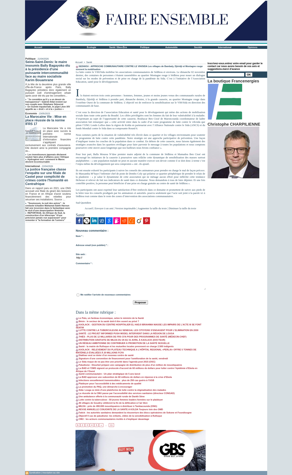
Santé (89, 62)
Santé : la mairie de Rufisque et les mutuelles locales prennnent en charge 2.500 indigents (125, 346)
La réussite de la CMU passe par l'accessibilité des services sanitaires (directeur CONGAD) (125, 393)
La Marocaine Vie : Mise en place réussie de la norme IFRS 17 (45, 120)
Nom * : (80, 236)
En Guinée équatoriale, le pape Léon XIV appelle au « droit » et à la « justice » (47, 107)
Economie (65, 47)
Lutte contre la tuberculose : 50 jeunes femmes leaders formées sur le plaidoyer (119, 399)
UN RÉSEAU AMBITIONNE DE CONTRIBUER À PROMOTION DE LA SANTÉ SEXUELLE (123, 343)
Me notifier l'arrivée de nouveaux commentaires (106, 294)
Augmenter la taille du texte (152, 208)
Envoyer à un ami (104, 208)
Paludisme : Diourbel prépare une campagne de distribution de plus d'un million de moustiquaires (129, 365)
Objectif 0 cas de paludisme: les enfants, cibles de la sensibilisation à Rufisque (119, 416)
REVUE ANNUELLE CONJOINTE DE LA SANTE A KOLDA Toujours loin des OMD (119, 409)
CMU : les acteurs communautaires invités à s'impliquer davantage (112, 419)
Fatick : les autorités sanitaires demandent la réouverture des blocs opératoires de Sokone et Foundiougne (134, 412)
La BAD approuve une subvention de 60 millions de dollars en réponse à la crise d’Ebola (124, 377)
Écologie (91, 47)
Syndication (35, 472)
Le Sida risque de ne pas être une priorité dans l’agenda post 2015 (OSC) (115, 361)
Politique (144, 47)
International (224, 47)
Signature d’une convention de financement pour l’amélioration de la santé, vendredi (122, 358)
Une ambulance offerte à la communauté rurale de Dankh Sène (110, 396)
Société (198, 47)
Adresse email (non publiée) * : (92, 245)
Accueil (38, 47)
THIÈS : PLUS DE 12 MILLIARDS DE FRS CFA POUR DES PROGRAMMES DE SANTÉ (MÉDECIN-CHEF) (131, 336)
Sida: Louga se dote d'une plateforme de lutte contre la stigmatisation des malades (121, 390)
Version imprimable (125, 208)
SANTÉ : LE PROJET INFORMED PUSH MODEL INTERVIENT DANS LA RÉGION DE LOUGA (125, 333)
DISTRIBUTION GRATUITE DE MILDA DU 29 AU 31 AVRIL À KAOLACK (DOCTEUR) (120, 340)
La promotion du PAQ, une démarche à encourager (104, 387)
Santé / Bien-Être (118, 47)
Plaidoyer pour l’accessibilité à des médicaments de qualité (108, 383)
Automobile (171, 47)
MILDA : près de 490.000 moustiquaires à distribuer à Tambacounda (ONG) (116, 406)
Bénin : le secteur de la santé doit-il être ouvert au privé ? (107, 321)
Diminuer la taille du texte (182, 208)
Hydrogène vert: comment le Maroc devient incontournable (45, 160)
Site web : (81, 254)
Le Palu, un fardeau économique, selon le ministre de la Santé (110, 318)
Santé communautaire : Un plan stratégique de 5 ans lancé (108, 374)
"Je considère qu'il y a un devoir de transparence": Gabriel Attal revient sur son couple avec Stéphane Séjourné (46, 101)
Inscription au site (51, 472)
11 (111, 425)
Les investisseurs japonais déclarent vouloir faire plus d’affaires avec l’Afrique (47, 155)
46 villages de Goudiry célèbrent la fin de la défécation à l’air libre (112, 403)
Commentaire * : (84, 263)
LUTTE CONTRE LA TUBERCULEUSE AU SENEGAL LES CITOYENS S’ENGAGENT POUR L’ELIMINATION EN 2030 (137, 330)
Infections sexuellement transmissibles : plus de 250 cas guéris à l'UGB (115, 380)
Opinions (252, 47)
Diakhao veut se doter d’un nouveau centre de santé (105, 355)
